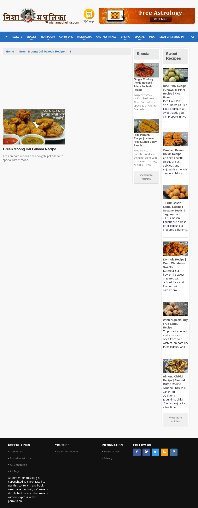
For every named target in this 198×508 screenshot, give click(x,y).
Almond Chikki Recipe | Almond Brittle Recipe (173, 376)
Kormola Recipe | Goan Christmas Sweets (174, 263)
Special (144, 53)
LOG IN (179, 36)
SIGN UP (165, 36)
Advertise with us (20, 454)
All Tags (15, 467)
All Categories (18, 461)
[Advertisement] (67, 84)
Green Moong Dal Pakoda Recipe (41, 51)
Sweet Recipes (174, 56)
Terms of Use (111, 447)
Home (10, 51)
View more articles (146, 177)
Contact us (16, 447)
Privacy (108, 454)
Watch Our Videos (67, 447)
